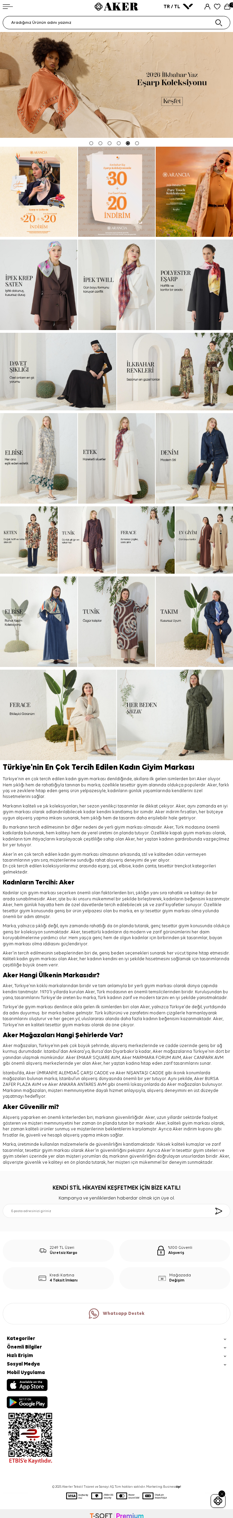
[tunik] (87, 540)
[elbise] (38, 458)
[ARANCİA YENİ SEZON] (38, 192)
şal (114, 866)
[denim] (194, 458)
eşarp (104, 866)
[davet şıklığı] (58, 371)
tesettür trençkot (174, 866)
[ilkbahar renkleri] (175, 371)
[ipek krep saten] (38, 285)
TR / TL (178, 7)
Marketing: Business (163, 1486)
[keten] (29, 540)
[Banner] (116, 192)
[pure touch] (194, 192)
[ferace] (146, 540)
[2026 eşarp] (116, 85)
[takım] (194, 621)
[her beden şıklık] (175, 715)
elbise (125, 866)
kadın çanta (144, 866)
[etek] (116, 458)
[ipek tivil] (116, 285)
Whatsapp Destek (116, 1313)
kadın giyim (69, 854)
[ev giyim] (204, 540)
